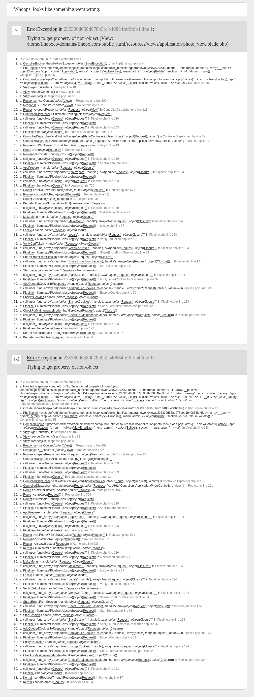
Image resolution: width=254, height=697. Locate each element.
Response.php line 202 (91, 100)
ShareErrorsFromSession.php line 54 (124, 252)
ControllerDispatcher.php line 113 (125, 109)
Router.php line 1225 (90, 105)
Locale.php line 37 (112, 225)
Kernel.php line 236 (85, 199)
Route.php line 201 (200, 141)
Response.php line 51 (61, 96)
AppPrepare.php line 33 (115, 163)
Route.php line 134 (108, 145)
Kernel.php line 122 (81, 328)
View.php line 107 (66, 87)
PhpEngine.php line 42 (203, 408)
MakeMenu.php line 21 (115, 212)
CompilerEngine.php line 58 (38, 75)
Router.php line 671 (122, 190)
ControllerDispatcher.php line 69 (184, 136)
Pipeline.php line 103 (105, 127)
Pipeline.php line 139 (105, 118)
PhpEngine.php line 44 (131, 63)
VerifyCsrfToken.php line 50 (118, 239)
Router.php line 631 (97, 194)
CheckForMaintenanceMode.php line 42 (126, 306)
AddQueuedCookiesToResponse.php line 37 (129, 279)
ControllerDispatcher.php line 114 (90, 132)
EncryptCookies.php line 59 (118, 292)
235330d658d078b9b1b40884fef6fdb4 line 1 (108, 29)
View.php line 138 (197, 83)
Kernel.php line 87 (111, 333)
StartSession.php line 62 (116, 266)
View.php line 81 (69, 92)
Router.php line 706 (81, 185)
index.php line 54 (81, 337)
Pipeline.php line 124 (170, 172)
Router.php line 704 (78, 150)
